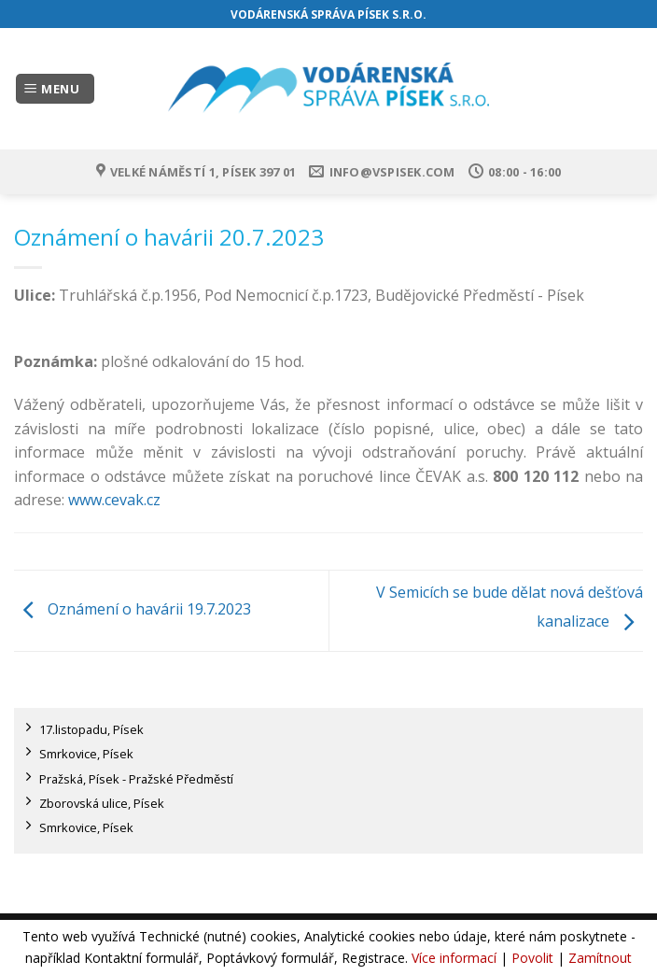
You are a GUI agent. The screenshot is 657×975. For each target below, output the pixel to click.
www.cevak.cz (114, 499)
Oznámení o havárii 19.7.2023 (132, 609)
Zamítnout (600, 958)
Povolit (532, 958)
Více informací (454, 958)
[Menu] (55, 89)
